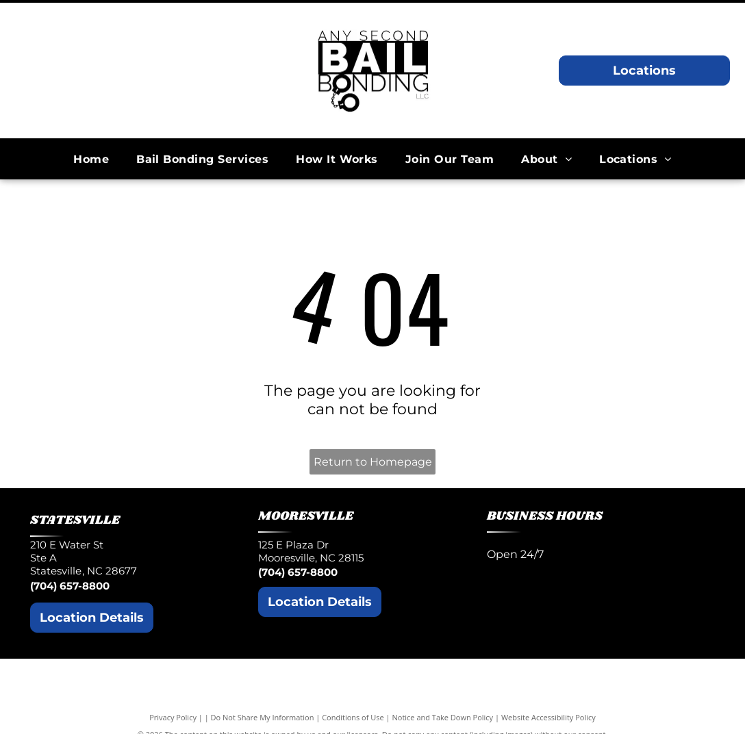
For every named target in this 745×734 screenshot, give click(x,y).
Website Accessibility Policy (548, 717)
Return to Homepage (373, 461)
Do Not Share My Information (262, 717)
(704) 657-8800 (70, 585)
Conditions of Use (353, 717)
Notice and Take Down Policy (443, 717)
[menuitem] (91, 158)
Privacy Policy (173, 717)
